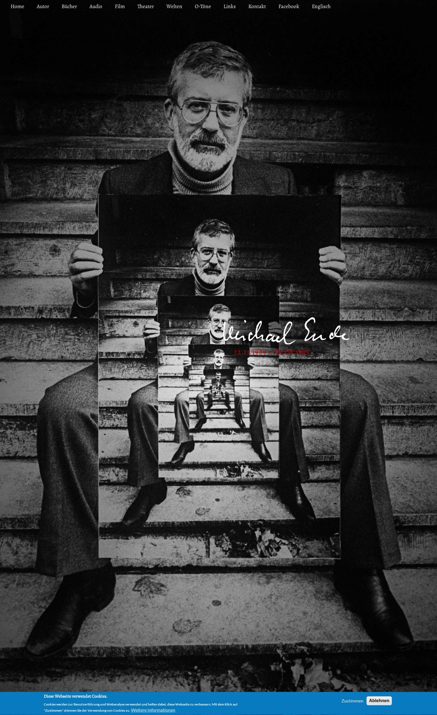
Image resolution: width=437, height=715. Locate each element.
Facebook (288, 6)
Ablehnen (379, 701)
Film (120, 6)
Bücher (69, 6)
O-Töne (203, 6)
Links (230, 6)
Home (17, 6)
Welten (174, 6)
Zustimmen (352, 701)
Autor (43, 6)
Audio (95, 6)
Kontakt (257, 6)
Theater (145, 6)
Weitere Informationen (153, 710)
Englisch (321, 6)
